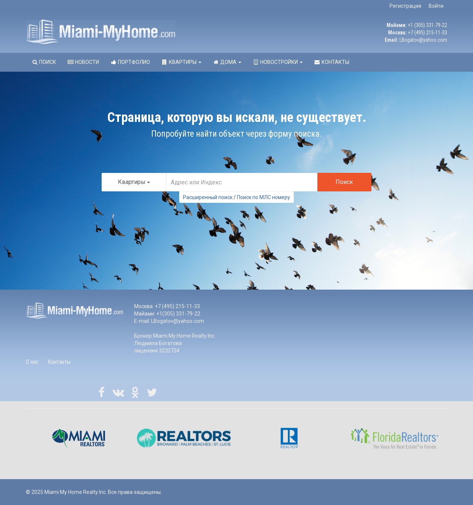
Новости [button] (83, 62)
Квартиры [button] (181, 62)
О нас (32, 361)
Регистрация (405, 6)
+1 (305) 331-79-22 (427, 25)
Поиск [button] (43, 62)
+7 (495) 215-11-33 (427, 32)
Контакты (59, 361)
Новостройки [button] (277, 62)
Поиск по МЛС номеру (263, 197)
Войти (436, 6)
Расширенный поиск (207, 197)
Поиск (344, 181)
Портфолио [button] (130, 62)
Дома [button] (226, 62)
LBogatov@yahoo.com (423, 40)
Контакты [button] (331, 62)
